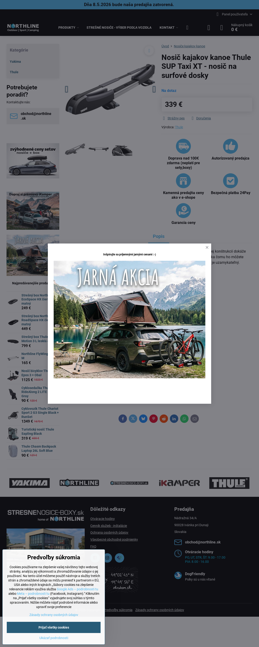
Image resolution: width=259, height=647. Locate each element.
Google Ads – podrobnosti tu (77, 589)
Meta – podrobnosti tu (33, 593)
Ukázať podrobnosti (53, 638)
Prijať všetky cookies (53, 627)
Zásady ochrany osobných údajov (53, 615)
